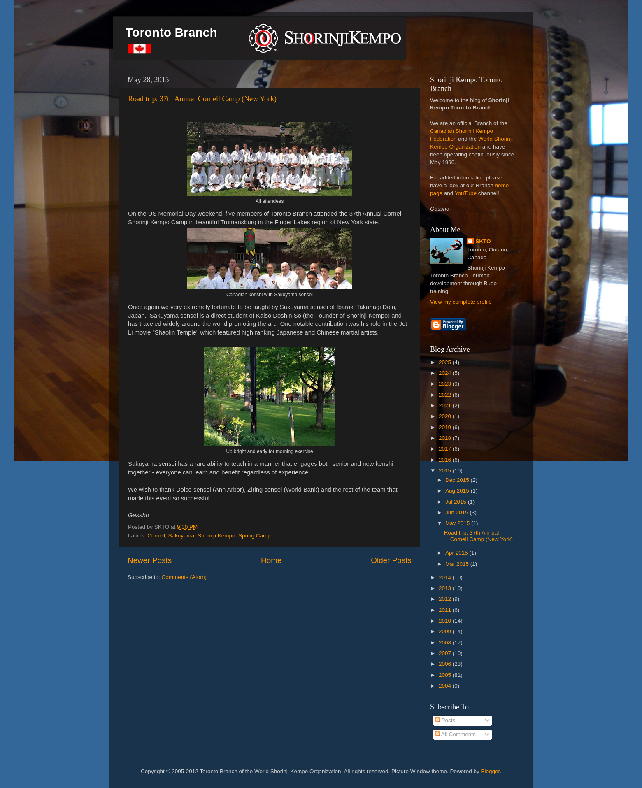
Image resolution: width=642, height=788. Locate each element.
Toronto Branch (171, 32)
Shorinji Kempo (216, 535)
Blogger (490, 771)
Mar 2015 (457, 564)
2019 (446, 427)
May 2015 (458, 523)
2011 (446, 610)
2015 (446, 470)
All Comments (455, 734)
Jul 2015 (456, 502)
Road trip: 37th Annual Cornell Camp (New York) (202, 99)
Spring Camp (254, 535)
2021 (446, 405)
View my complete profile (461, 302)
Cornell (156, 535)
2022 (446, 395)
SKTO (483, 241)
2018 (446, 438)
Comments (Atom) (184, 577)
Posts (445, 720)
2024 (446, 373)
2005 (446, 675)
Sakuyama (181, 535)
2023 (446, 384)
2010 (446, 621)
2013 (446, 588)
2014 (446, 577)
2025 (446, 362)
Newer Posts (150, 560)
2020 (446, 416)
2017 (446, 449)
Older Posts (391, 560)
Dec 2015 (458, 480)
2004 (446, 686)
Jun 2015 (457, 512)
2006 (446, 664)
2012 (446, 599)
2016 (446, 460)
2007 (446, 653)
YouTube (466, 193)
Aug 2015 (458, 491)
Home (271, 560)
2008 (446, 642)
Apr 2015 (457, 553)
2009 (446, 631)
